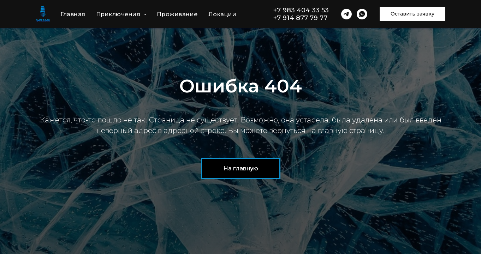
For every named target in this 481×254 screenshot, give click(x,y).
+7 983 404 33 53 (301, 10)
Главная (72, 14)
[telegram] (346, 14)
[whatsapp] (362, 14)
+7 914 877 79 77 (300, 18)
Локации (222, 14)
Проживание (177, 14)
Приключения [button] (119, 14)
